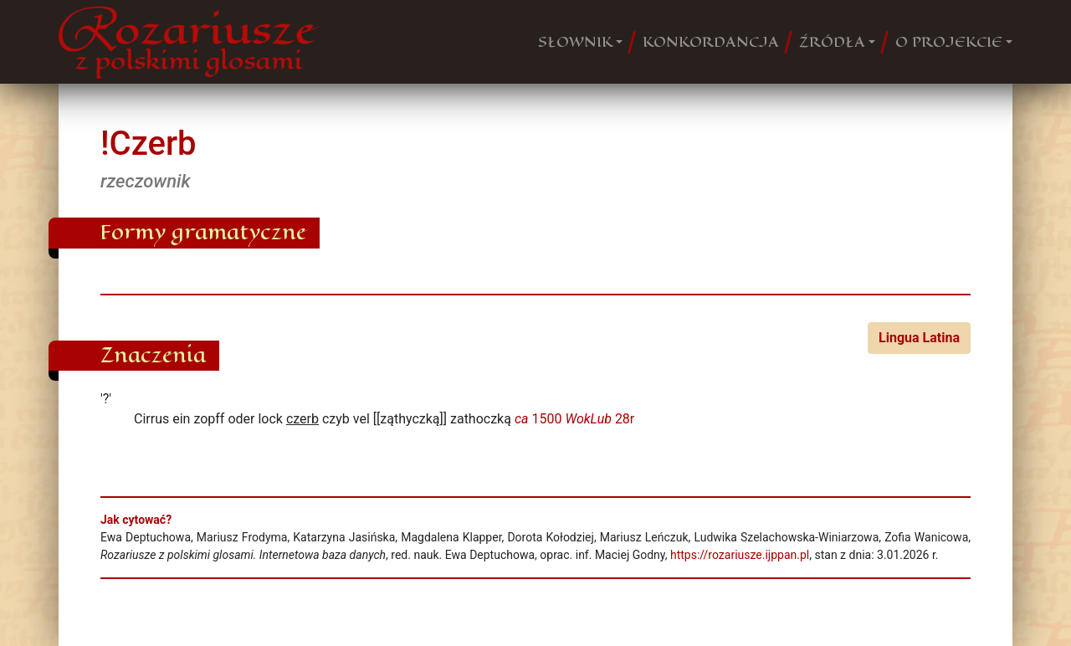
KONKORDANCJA (711, 42)
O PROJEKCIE (948, 42)
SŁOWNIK (575, 42)
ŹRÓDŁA (832, 42)
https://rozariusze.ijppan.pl (739, 554)
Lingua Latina (919, 338)
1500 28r (574, 419)
